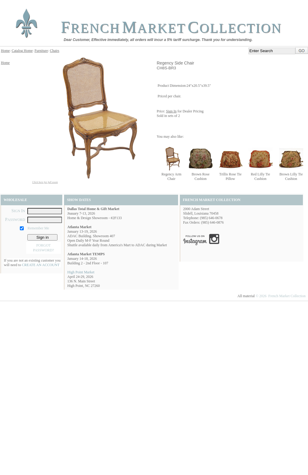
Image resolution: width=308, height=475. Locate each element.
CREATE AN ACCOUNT (41, 265)
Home (5, 51)
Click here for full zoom (45, 182)
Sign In (171, 111)
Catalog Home (22, 51)
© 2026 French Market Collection (281, 296)
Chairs (54, 51)
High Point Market (80, 272)
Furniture (41, 51)
